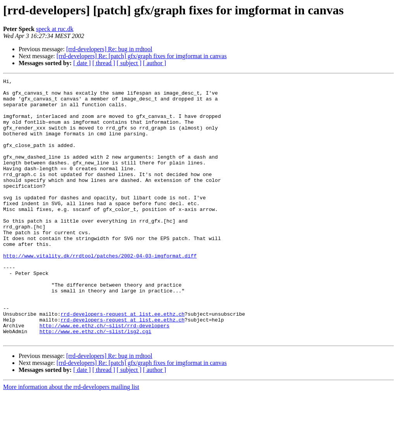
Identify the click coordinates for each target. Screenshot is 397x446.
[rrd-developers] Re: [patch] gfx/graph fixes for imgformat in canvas (142, 56)
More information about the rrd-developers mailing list (71, 439)
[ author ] (154, 63)
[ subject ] (129, 63)
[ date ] (82, 63)
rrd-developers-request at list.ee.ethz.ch (122, 361)
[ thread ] (103, 63)
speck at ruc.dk (54, 29)
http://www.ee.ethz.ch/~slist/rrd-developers (104, 375)
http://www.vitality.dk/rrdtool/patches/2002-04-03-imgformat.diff (100, 291)
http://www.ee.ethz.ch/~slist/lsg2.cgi (96, 382)
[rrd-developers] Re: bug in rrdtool (109, 49)
